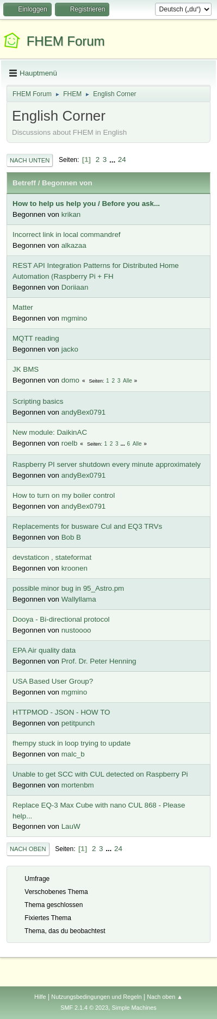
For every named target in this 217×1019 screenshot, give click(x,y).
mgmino (74, 318)
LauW (70, 826)
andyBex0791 (83, 412)
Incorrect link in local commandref (67, 234)
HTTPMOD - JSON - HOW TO (61, 712)
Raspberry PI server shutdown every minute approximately (107, 464)
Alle (127, 381)
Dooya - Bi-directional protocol (61, 619)
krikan (71, 214)
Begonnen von (67, 183)
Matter (23, 307)
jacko (69, 349)
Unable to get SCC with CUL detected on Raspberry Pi (100, 774)
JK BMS (26, 369)
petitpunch (78, 723)
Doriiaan (75, 287)
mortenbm (77, 785)
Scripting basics (38, 401)
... (113, 159)
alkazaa (73, 245)
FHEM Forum (66, 41)
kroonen (74, 568)
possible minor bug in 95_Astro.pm (68, 588)
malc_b (73, 754)
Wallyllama (78, 599)
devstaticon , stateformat (52, 557)
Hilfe (40, 996)
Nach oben (28, 849)
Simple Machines (134, 1007)
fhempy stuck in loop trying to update (72, 743)
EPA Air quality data (44, 650)
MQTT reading (36, 338)
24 (122, 159)
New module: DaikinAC (50, 432)
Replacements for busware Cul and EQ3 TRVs (87, 526)
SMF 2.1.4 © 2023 (84, 1007)
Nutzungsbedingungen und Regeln (96, 996)
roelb (69, 443)
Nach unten (29, 160)
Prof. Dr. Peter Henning (99, 661)
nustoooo (76, 630)
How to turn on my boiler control (64, 495)
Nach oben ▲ (165, 996)
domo (70, 380)
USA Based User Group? (53, 681)
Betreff (24, 183)
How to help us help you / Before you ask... (86, 203)
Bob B (71, 537)
